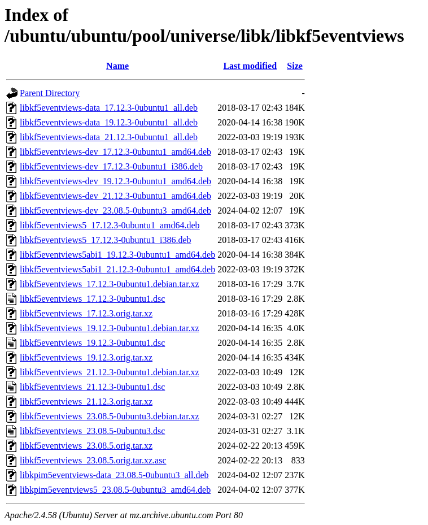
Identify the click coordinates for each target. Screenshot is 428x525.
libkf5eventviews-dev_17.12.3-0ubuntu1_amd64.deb (115, 152)
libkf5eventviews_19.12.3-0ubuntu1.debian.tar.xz (109, 328)
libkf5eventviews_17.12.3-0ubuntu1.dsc (92, 298)
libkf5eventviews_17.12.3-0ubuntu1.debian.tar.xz (109, 284)
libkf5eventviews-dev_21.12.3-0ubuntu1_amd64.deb (115, 196)
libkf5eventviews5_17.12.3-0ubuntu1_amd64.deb (110, 225)
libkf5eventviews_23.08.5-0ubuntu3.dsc (92, 431)
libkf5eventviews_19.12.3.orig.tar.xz (86, 357)
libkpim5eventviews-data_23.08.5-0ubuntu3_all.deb (114, 475)
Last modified (250, 66)
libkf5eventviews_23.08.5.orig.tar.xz (86, 445)
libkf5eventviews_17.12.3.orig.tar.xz (86, 313)
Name (117, 66)
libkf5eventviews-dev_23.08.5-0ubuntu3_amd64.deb (115, 210)
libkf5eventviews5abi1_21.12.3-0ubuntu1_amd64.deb (117, 269)
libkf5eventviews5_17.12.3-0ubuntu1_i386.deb (105, 240)
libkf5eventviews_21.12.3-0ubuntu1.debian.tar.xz (109, 372)
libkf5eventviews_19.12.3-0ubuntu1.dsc (92, 343)
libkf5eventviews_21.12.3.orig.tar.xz (86, 401)
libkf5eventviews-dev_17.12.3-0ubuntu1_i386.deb (111, 166)
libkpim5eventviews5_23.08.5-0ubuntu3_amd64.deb (115, 489)
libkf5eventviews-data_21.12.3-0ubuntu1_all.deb (109, 137)
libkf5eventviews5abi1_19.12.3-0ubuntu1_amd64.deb (117, 254)
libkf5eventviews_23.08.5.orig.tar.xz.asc (93, 460)
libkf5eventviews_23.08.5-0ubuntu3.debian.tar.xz (109, 416)
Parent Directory (50, 93)
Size (295, 66)
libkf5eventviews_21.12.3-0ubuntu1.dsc (92, 387)
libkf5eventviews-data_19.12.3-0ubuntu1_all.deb (109, 122)
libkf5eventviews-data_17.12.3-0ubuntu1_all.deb (109, 107)
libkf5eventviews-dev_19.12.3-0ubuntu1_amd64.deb (115, 181)
